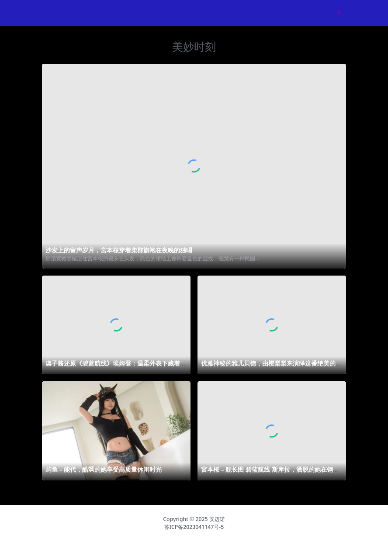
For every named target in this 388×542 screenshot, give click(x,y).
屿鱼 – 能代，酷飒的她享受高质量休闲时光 (103, 469)
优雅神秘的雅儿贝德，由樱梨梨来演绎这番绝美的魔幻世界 (271, 367)
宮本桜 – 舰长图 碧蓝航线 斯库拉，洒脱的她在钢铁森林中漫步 (270, 473)
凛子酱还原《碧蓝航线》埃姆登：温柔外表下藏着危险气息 (115, 367)
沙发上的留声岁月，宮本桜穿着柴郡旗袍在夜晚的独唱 (118, 250)
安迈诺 (217, 519)
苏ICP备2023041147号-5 (194, 527)
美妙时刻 (194, 46)
